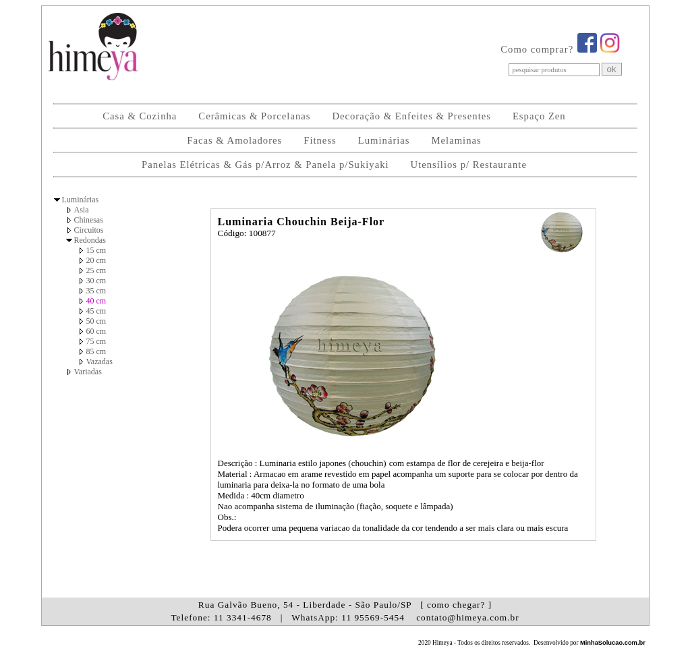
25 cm (96, 270)
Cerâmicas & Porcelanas (254, 116)
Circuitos (89, 230)
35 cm (96, 290)
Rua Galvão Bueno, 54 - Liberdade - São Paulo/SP (345, 605)
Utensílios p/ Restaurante (469, 164)
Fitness (320, 140)
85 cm (96, 351)
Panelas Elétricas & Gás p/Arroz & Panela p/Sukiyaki (265, 164)
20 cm (96, 260)
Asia (81, 209)
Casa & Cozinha (140, 116)
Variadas (88, 371)
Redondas (90, 240)
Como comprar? (536, 49)
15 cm (96, 250)
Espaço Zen (539, 116)
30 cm (96, 280)
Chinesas (88, 220)
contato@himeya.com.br (467, 617)
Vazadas (99, 361)
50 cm (96, 321)
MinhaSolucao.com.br (612, 642)
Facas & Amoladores (234, 140)
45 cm (96, 311)
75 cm (96, 341)
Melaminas (457, 140)
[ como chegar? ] (456, 605)
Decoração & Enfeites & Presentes (411, 116)
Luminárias (384, 140)
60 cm (96, 331)
